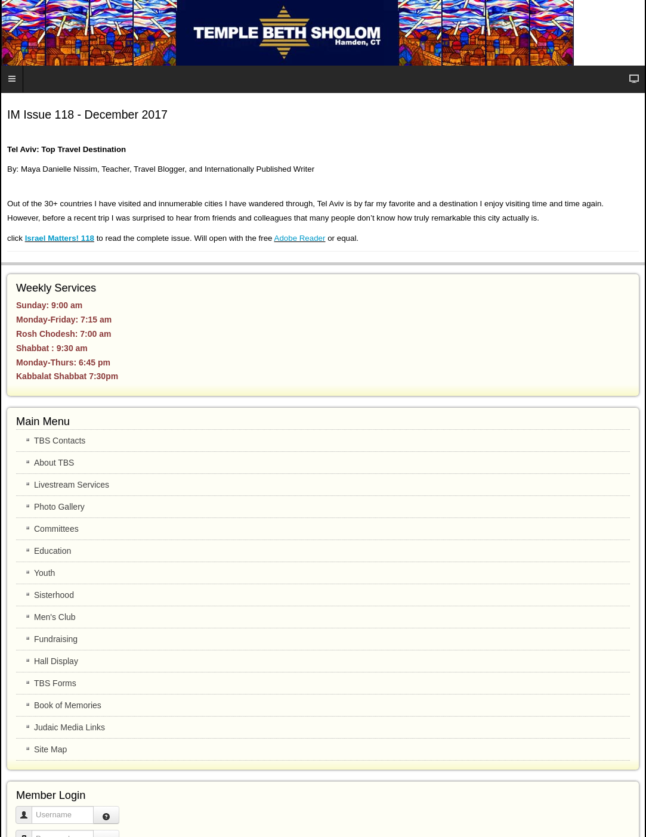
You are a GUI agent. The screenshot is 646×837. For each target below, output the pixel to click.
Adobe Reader (300, 238)
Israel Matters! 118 (59, 238)
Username (28, 809)
